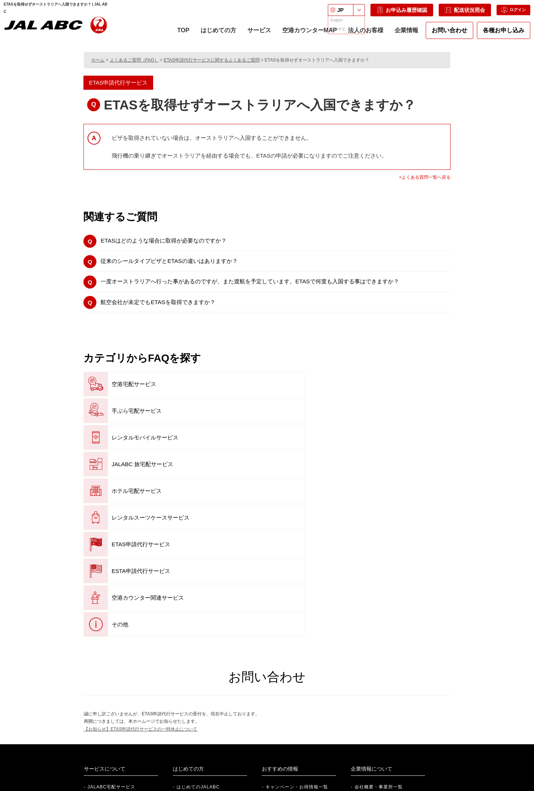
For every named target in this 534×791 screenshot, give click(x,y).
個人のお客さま (297, 735)
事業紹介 (364, 646)
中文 (349, 788)
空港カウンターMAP (305, 37)
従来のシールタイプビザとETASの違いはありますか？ (179, 263)
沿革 (359, 657)
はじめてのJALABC (198, 634)
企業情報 (403, 37)
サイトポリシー (250, 788)
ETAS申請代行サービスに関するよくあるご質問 (211, 60)
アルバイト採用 (119, 758)
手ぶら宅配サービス (246, 392)
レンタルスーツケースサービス (382, 419)
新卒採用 (112, 746)
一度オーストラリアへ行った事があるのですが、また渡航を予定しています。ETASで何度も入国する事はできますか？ (271, 286)
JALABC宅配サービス (111, 634)
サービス (255, 37)
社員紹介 (112, 735)
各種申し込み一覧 (196, 668)
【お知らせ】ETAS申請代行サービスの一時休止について (140, 576)
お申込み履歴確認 (390, 13)
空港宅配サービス (120, 392)
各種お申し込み (500, 34)
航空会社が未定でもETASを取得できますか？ (167, 308)
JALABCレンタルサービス (116, 646)
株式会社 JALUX (389, 735)
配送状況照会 (453, 13)
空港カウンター (193, 657)
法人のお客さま (297, 746)
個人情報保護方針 (153, 788)
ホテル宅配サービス (246, 419)
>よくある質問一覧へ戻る (425, 177)
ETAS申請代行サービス (127, 446)
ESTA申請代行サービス (250, 446)
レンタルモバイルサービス (377, 392)
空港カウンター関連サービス (380, 446)
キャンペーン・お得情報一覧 (297, 634)
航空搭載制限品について (203, 679)
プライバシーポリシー (103, 788)
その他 (106, 472)
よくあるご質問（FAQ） (134, 60)
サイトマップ (290, 788)
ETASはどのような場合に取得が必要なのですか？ (173, 241)
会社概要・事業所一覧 (379, 634)
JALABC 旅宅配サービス (128, 419)
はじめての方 (214, 37)
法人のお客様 (362, 34)
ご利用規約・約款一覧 (202, 788)
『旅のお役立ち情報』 (291, 657)
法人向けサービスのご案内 (220, 735)
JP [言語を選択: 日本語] (329, 14)
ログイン (506, 13)
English (324, 788)
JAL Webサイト (388, 746)
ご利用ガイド (191, 646)
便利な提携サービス (287, 646)
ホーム (98, 60)
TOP (180, 34)
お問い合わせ (446, 34)
